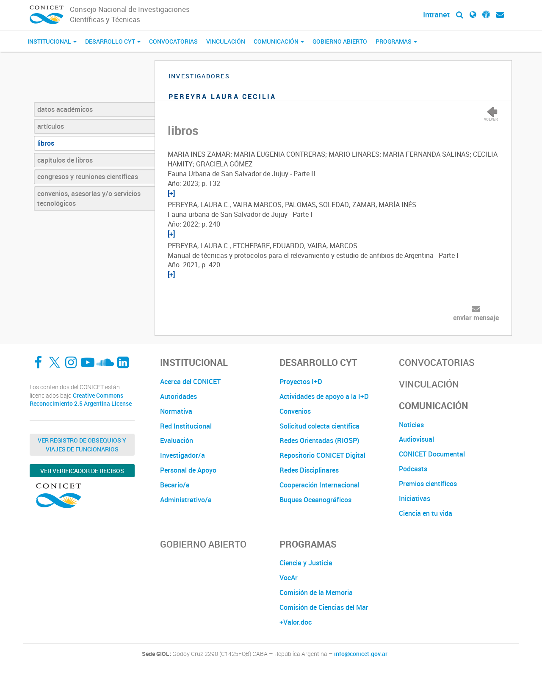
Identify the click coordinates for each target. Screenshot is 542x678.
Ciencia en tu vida (425, 513)
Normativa (176, 411)
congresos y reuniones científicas (87, 176)
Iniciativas (414, 498)
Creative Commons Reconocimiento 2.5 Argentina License (81, 399)
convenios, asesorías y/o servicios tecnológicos (89, 198)
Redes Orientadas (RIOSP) (319, 440)
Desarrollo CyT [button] (113, 41)
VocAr (288, 577)
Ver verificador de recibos (82, 471)
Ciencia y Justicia (305, 562)
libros (45, 143)
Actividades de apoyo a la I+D (324, 396)
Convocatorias (173, 41)
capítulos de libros (65, 160)
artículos (50, 126)
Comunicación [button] (279, 41)
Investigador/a (182, 455)
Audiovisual (416, 439)
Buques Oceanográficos (315, 499)
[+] (171, 193)
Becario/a (175, 485)
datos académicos (65, 109)
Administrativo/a (186, 499)
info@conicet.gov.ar (360, 654)
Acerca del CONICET (190, 381)
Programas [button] (396, 41)
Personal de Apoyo (188, 470)
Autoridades (178, 396)
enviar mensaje (476, 317)
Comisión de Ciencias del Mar (323, 607)
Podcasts (413, 468)
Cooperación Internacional (319, 485)
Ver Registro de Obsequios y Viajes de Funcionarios (82, 444)
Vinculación (225, 41)
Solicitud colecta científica (319, 426)
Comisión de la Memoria (316, 592)
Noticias (411, 424)
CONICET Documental (432, 454)
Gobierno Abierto (339, 41)
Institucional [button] (52, 41)
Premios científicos (428, 483)
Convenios (295, 411)
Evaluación (176, 440)
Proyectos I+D (300, 381)
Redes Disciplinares (309, 470)
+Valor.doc (295, 622)
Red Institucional (186, 426)
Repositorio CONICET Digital (322, 455)
